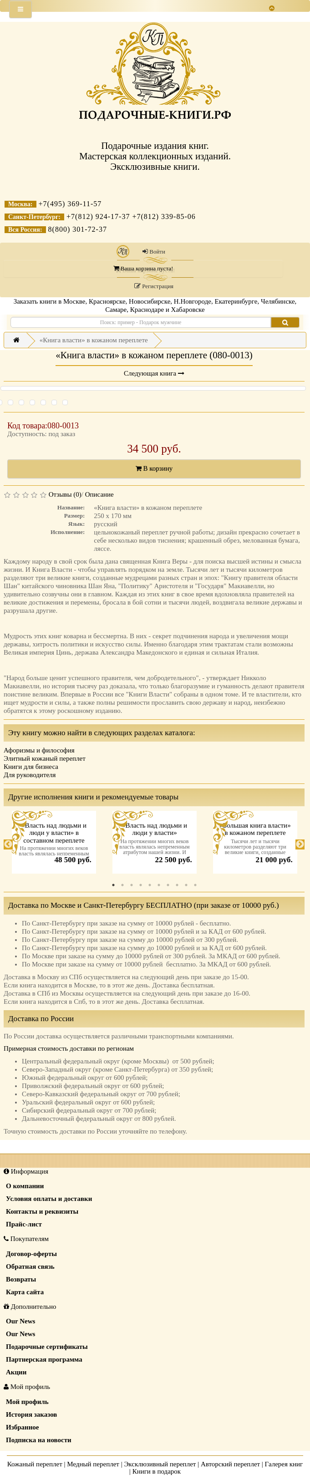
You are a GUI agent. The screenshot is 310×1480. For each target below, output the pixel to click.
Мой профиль (27, 1401)
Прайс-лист (24, 1224)
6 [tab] (158, 885)
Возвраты (21, 1279)
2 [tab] (122, 885)
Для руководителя (30, 774)
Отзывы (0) (65, 494)
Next (300, 844)
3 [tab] (131, 885)
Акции (16, 1372)
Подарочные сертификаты (47, 1346)
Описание (99, 494)
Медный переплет (93, 1464)
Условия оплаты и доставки (49, 1198)
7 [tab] (168, 885)
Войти (153, 251)
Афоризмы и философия (39, 750)
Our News (20, 1321)
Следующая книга (154, 373)
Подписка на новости (38, 1440)
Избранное (22, 1427)
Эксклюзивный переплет (160, 1464)
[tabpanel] (54, 844)
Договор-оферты (31, 1253)
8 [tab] (177, 885)
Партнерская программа (44, 1359)
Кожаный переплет (34, 1464)
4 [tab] (140, 885)
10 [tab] (195, 885)
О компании (25, 1186)
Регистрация (153, 286)
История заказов (31, 1414)
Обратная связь (30, 1266)
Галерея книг (284, 1464)
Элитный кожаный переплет (45, 758)
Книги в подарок (156, 1471)
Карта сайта (25, 1292)
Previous (8, 844)
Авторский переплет (230, 1464)
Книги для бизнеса (31, 766)
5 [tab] (149, 885)
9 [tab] (186, 885)
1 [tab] (113, 885)
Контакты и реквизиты (42, 1211)
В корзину (154, 468)
